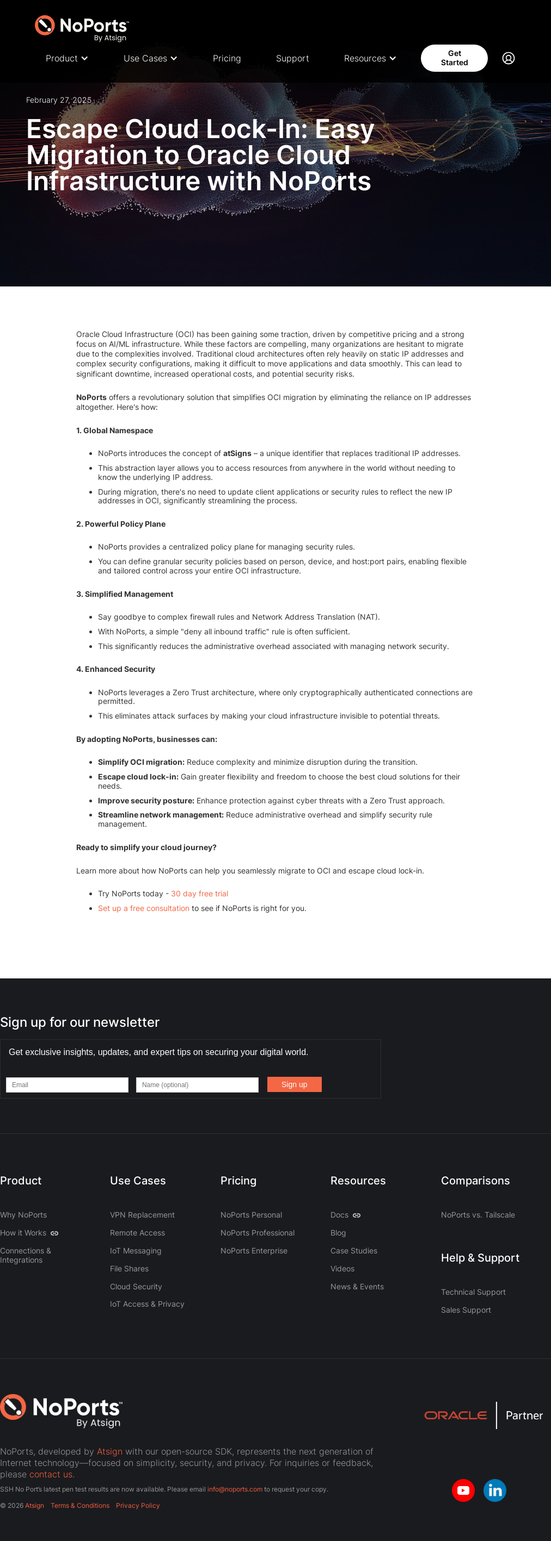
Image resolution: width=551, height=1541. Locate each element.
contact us (50, 1474)
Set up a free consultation (143, 908)
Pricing (227, 58)
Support (292, 58)
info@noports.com (234, 1489)
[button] (67, 58)
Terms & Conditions (80, 1505)
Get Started (454, 57)
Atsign (110, 1451)
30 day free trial (199, 893)
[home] (82, 26)
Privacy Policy (138, 1505)
